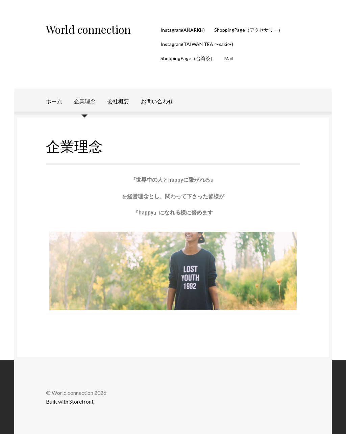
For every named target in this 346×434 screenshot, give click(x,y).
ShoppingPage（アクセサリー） (248, 30)
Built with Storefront (70, 401)
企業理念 (85, 101)
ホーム (54, 101)
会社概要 (118, 101)
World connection (88, 29)
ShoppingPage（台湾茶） (187, 58)
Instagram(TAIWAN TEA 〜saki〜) (196, 44)
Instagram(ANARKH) (182, 30)
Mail (228, 58)
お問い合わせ (157, 101)
